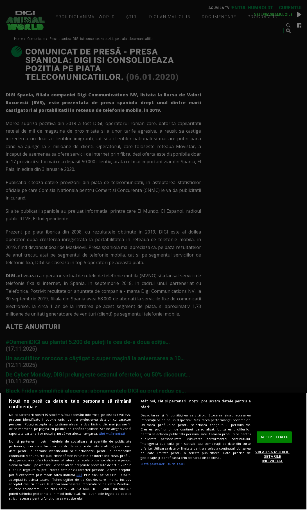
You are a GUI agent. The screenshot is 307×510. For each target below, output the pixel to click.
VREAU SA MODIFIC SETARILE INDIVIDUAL (272, 456)
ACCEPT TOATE (274, 436)
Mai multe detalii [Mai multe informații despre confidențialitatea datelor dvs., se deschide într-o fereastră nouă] (112, 433)
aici (79, 474)
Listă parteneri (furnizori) (162, 464)
